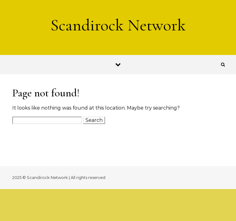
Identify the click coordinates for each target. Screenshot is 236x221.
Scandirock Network (118, 25)
